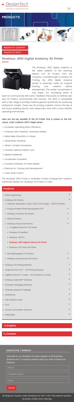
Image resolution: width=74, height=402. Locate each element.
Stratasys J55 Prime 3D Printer (22, 247)
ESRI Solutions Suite (13, 299)
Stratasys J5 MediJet (18, 232)
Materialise (10, 314)
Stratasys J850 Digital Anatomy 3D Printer (28, 242)
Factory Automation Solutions (18, 309)
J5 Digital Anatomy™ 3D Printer (23, 227)
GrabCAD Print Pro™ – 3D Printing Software (24, 269)
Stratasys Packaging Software (18, 284)
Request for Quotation (14, 47)
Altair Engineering (13, 195)
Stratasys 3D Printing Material (18, 264)
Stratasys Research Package (18, 289)
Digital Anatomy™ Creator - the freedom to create (28, 274)
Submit (11, 387)
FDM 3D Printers (14, 218)
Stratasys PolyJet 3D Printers (20, 223)
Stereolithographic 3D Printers (20, 253)
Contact (10, 334)
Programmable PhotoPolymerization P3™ (25, 208)
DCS (7, 304)
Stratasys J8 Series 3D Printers (20, 213)
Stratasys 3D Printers (14, 200)
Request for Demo (12, 52)
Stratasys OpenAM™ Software (18, 279)
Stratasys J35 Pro (17, 237)
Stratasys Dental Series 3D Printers (22, 258)
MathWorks (10, 294)
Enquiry (10, 325)
